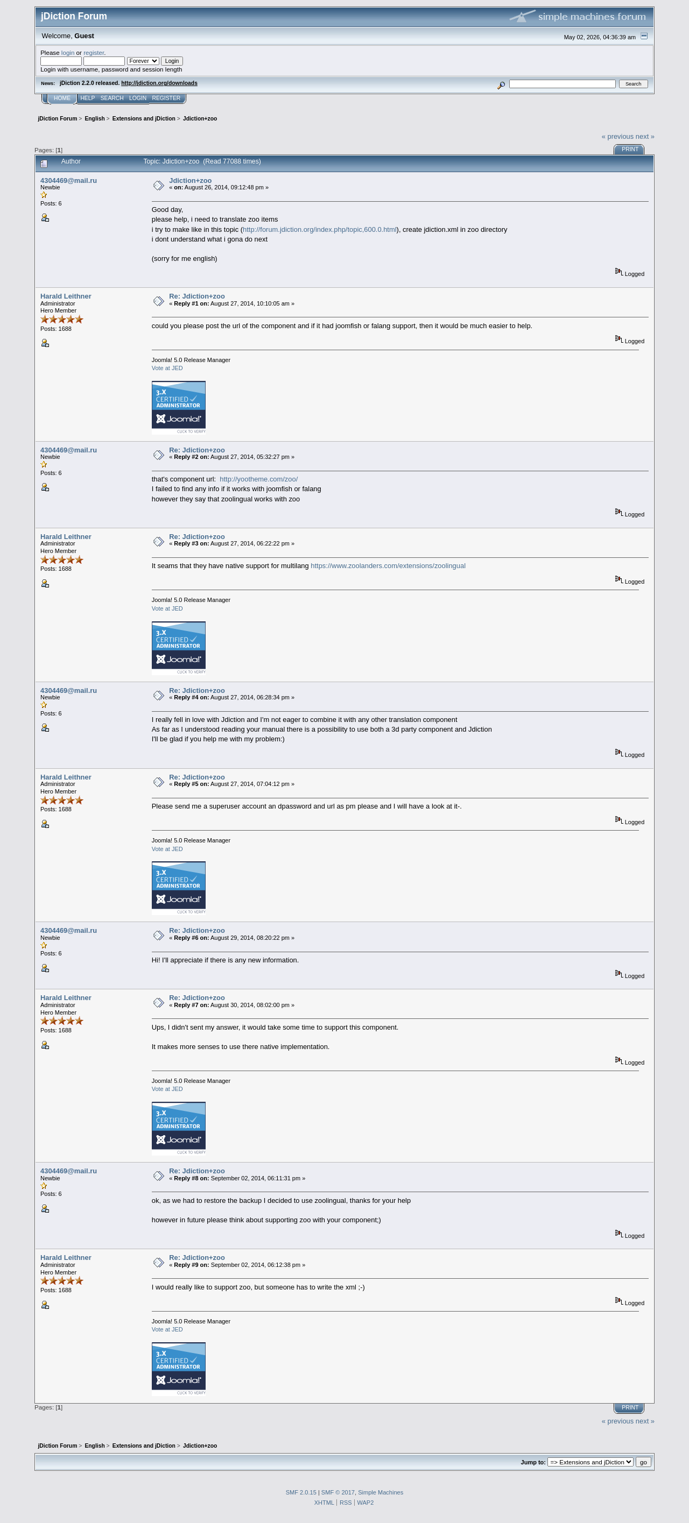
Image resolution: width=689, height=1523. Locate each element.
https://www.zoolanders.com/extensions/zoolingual (388, 566)
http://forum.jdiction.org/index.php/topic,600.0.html (320, 229)
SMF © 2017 (338, 1492)
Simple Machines (380, 1492)
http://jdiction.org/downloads (159, 83)
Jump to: (533, 1462)
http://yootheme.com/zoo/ (259, 479)
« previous (618, 136)
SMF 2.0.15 (301, 1492)
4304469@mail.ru (68, 180)
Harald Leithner (66, 296)
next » (645, 136)
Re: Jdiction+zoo (197, 296)
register (93, 52)
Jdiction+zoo (190, 180)
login (68, 52)
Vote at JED (167, 368)
